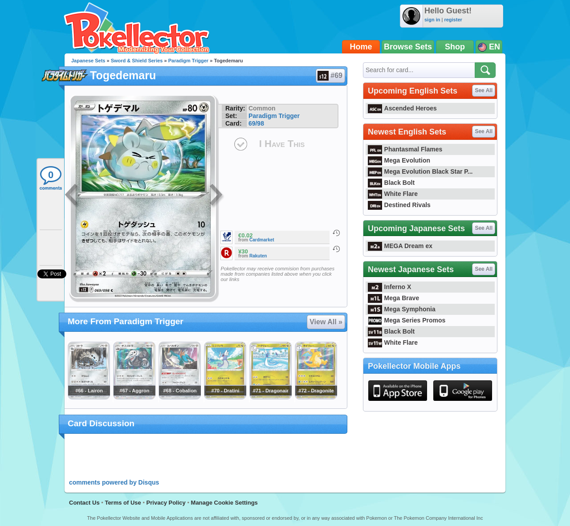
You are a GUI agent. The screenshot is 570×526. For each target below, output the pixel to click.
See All (484, 90)
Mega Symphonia (402, 309)
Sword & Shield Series (137, 60)
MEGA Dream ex (400, 245)
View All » (325, 322)
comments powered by (114, 482)
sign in (432, 19)
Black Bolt (391, 182)
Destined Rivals (399, 204)
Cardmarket (261, 239)
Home (361, 46)
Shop (455, 46)
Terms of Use (123, 502)
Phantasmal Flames (405, 149)
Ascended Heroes (402, 108)
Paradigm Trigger (188, 60)
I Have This (282, 143)
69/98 (256, 123)
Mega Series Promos (406, 320)
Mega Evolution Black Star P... (420, 171)
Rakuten (258, 255)
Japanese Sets (88, 60)
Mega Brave (393, 298)
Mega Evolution (399, 160)
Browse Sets (408, 46)
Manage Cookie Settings (224, 502)
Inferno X (389, 286)
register (453, 19)
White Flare (393, 193)
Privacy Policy (166, 502)
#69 (330, 76)
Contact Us (84, 502)
